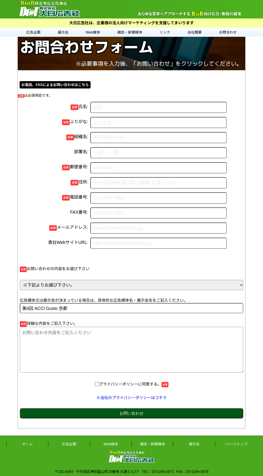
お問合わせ (228, 32)
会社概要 (195, 32)
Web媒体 (93, 32)
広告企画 (33, 32)
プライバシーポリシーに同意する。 (131, 384)
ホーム (27, 444)
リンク (165, 32)
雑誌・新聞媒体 (129, 32)
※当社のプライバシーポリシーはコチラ (131, 398)
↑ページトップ (235, 444)
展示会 (63, 32)
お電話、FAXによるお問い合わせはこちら (55, 85)
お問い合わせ (131, 413)
